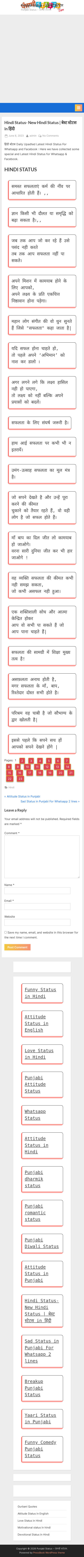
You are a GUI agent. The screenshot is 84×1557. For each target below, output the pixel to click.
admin (33, 135)
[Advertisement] (42, 58)
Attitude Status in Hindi (36, 1145)
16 (19, 773)
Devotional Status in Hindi (34, 1534)
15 (9, 773)
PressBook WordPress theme (49, 1552)
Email (9, 900)
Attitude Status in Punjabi (36, 1273)
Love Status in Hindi (30, 1520)
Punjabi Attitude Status (35, 1084)
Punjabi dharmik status (34, 1179)
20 (60, 773)
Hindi (11, 787)
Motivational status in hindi (34, 1527)
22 (10, 779)
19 (49, 773)
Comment (12, 833)
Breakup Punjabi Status (34, 1388)
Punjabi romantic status (35, 1212)
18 (39, 773)
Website (9, 916)
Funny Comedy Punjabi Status (40, 1449)
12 (47, 767)
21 (70, 773)
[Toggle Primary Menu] (78, 107)
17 (29, 773)
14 (67, 767)
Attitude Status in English (36, 1023)
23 (20, 779)
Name (9, 885)
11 (37, 767)
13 (57, 767)
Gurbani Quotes (27, 1506)
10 (27, 767)
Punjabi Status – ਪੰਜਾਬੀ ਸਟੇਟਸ (42, 5)
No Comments (50, 136)
